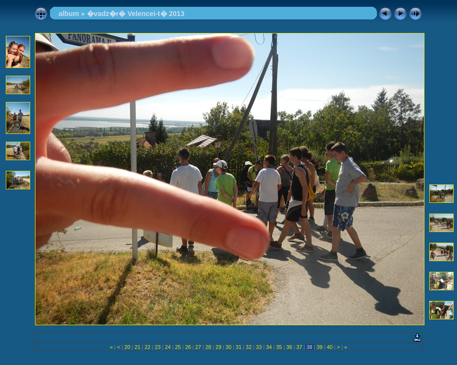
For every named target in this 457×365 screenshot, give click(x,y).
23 (157, 347)
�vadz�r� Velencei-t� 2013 (136, 13)
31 (238, 347)
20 (127, 347)
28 (208, 347)
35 (279, 347)
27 (198, 347)
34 (269, 347)
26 (188, 347)
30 (228, 347)
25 (177, 347)
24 (168, 347)
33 (258, 347)
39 (319, 347)
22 (147, 347)
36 (289, 347)
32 (248, 347)
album (68, 13)
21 (137, 347)
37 (299, 347)
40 (329, 347)
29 (218, 347)
